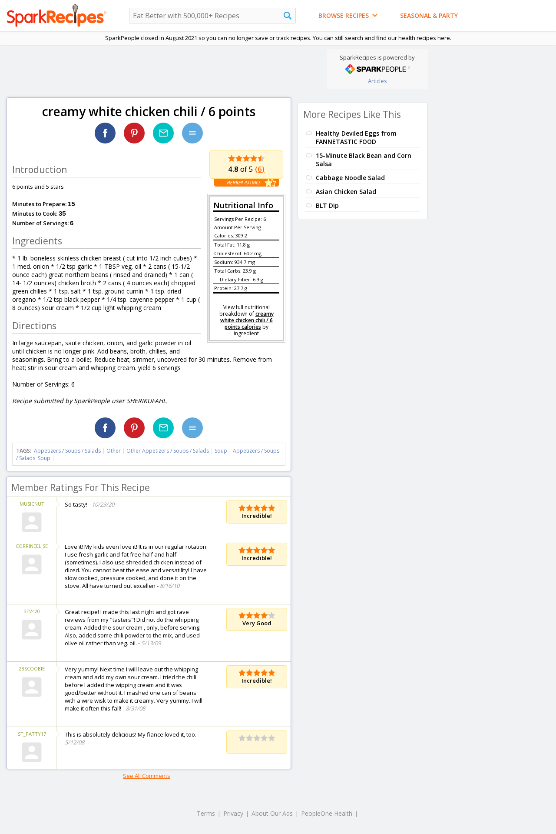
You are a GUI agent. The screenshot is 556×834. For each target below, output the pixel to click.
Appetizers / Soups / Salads (68, 450)
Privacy (233, 813)
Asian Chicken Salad (346, 191)
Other (113, 450)
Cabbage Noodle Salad (350, 177)
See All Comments (146, 776)
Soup (221, 450)
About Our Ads (272, 813)
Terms (206, 813)
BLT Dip (327, 205)
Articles (377, 81)
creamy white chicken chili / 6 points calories (247, 320)
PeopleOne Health (326, 813)
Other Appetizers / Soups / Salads (168, 450)
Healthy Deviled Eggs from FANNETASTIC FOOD (356, 137)
